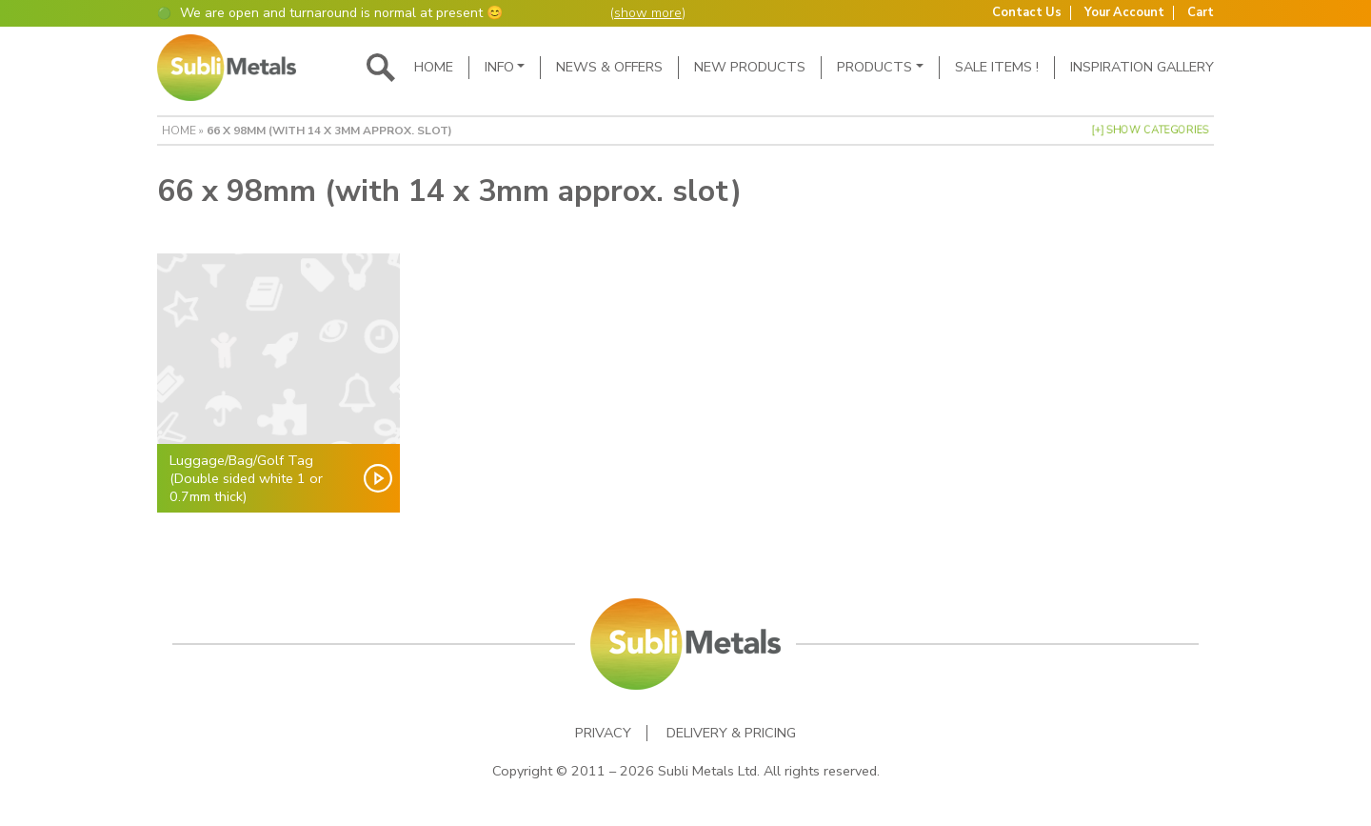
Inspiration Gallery (1142, 66)
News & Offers (609, 66)
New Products (749, 66)
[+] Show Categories (1150, 130)
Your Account (1124, 13)
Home (433, 66)
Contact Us (1027, 13)
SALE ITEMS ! (997, 66)
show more (648, 13)
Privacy (603, 733)
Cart (1200, 13)
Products (874, 66)
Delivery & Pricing (731, 733)
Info (499, 66)
